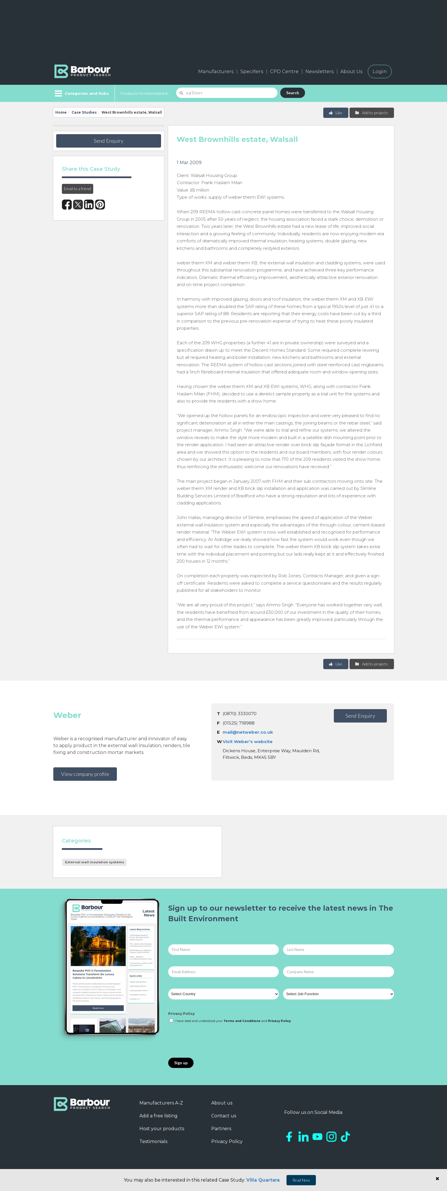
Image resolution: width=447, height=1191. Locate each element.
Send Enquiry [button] (108, 141)
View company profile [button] (85, 774)
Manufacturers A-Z (161, 1103)
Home (61, 112)
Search (292, 92)
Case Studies (84, 112)
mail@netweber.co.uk (248, 732)
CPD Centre (284, 71)
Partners (221, 1128)
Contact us (223, 1115)
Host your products (161, 1128)
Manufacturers (215, 71)
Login (380, 71)
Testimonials (153, 1141)
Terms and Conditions (242, 1021)
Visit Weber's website (248, 741)
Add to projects (371, 112)
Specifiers (251, 71)
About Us (351, 71)
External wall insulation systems (94, 862)
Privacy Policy (181, 1013)
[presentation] (211, 1041)
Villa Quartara (263, 1180)
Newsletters (319, 71)
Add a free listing (158, 1115)
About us (221, 1103)
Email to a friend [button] (77, 188)
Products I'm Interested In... (145, 93)
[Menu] (81, 93)
